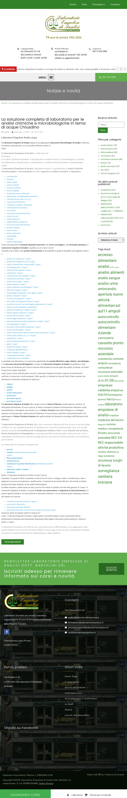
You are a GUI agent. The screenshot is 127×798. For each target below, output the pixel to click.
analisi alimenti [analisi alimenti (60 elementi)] (111, 272)
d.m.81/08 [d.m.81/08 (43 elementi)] (106, 380)
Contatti (97, 49)
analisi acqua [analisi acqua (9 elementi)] (114, 267)
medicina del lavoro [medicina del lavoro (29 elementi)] (111, 420)
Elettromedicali (107, 152)
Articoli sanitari (107, 149)
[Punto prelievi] (52, 49)
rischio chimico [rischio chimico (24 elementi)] (107, 452)
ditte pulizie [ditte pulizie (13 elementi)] (119, 381)
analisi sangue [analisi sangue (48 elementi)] (109, 278)
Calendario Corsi (25, 795)
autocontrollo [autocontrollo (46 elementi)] (108, 317)
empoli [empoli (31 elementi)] (115, 390)
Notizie (72, 4)
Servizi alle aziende (75, 687)
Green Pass (105, 225)
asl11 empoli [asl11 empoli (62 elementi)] (109, 311)
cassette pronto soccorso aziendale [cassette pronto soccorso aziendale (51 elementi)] (110, 348)
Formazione (106, 156)
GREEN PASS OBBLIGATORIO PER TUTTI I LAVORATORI (112, 218)
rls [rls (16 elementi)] (118, 452)
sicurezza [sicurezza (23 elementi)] (109, 455)
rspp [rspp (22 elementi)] (100, 455)
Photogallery (98, 4)
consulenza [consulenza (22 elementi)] (114, 363)
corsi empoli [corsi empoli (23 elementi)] (111, 375)
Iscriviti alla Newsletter (77, 715)
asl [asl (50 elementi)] (117, 305)
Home (4, 103)
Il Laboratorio (72, 682)
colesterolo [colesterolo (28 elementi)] (105, 358)
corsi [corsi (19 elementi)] (100, 376)
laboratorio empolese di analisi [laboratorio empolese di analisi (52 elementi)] (110, 409)
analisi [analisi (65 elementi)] (103, 266)
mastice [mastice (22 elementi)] (114, 415)
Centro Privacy (46, 783)
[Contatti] (90, 49)
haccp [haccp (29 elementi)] (111, 399)
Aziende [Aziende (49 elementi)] (104, 333)
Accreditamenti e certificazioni (81, 698)
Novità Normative (108, 166)
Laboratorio (27, 49)
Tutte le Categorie (108, 173)
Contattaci (115, 4)
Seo (102, 170)
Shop (84, 4)
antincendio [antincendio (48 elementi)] (107, 289)
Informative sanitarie (109, 159)
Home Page (71, 676)
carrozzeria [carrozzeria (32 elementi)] (106, 338)
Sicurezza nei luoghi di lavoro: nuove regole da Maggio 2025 (110, 197)
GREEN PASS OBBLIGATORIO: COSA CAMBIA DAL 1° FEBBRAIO (112, 207)
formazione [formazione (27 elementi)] (115, 394)
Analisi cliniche (107, 145)
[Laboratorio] (18, 49)
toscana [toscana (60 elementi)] (105, 482)
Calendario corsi (73, 693)
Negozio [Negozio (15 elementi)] (102, 424)
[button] (51, 77)
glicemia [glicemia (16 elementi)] (102, 399)
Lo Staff (69, 704)
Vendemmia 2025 (108, 190)
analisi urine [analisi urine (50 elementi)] (108, 283)
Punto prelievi (62, 49)
